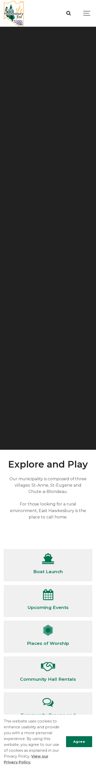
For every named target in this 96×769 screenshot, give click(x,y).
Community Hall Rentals (48, 679)
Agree (79, 741)
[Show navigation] (87, 13)
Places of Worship (48, 643)
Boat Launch (48, 571)
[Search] (68, 13)
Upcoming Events (48, 607)
